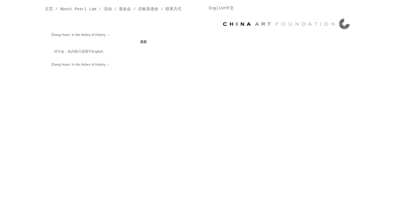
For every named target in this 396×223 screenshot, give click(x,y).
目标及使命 (148, 9)
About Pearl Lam (78, 9)
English (97, 51)
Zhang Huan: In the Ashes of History (80, 35)
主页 (49, 9)
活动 (108, 9)
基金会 (125, 9)
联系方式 (174, 9)
